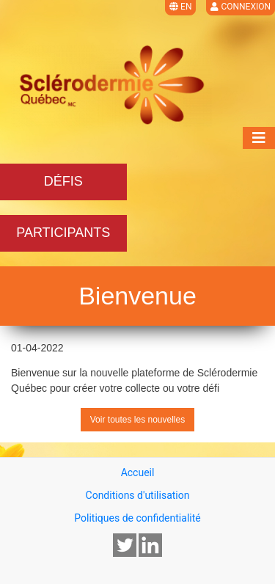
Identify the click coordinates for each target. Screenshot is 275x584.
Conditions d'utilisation (138, 495)
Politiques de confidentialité (137, 518)
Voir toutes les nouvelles (137, 420)
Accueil (138, 472)
